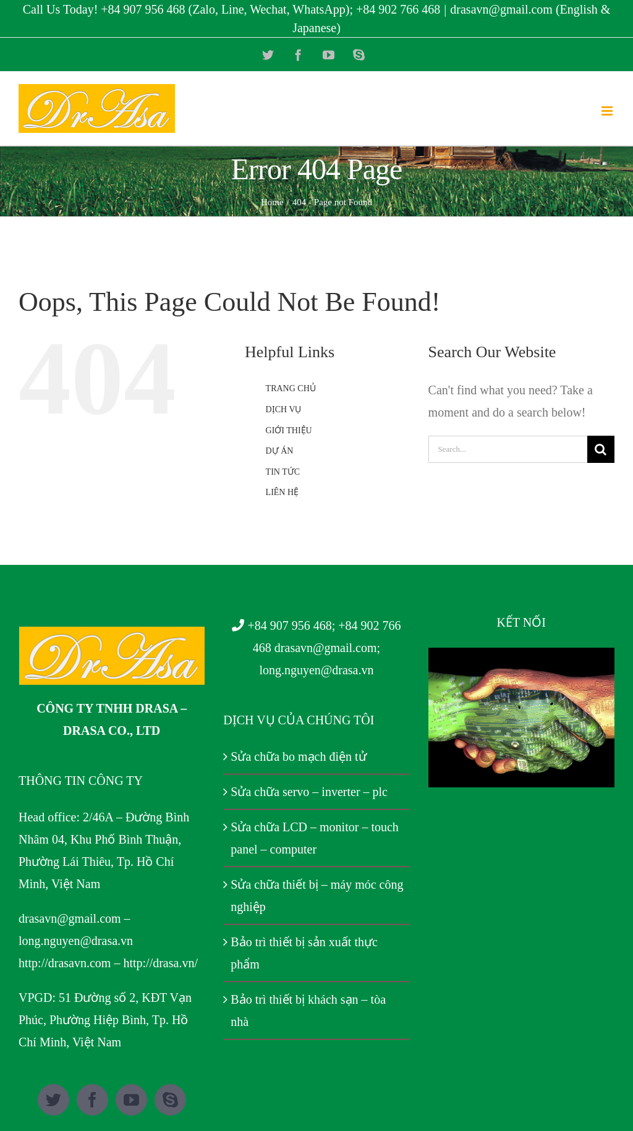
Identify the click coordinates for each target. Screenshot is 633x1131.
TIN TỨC (283, 472)
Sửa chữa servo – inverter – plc (309, 791)
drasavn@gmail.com (70, 918)
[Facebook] (92, 1100)
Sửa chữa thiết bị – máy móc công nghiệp (317, 895)
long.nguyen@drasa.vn (76, 940)
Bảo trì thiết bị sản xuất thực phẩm (304, 953)
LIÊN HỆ (282, 492)
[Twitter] (53, 1100)
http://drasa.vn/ (160, 963)
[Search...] (507, 449)
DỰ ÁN (280, 450)
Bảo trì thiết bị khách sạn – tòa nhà (308, 1010)
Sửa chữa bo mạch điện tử (298, 756)
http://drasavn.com (65, 963)
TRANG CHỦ (291, 388)
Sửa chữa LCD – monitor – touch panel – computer (315, 838)
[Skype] (170, 1100)
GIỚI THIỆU (289, 430)
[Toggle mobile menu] (607, 110)
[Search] (600, 449)
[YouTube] (131, 1100)
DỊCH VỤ (284, 409)
